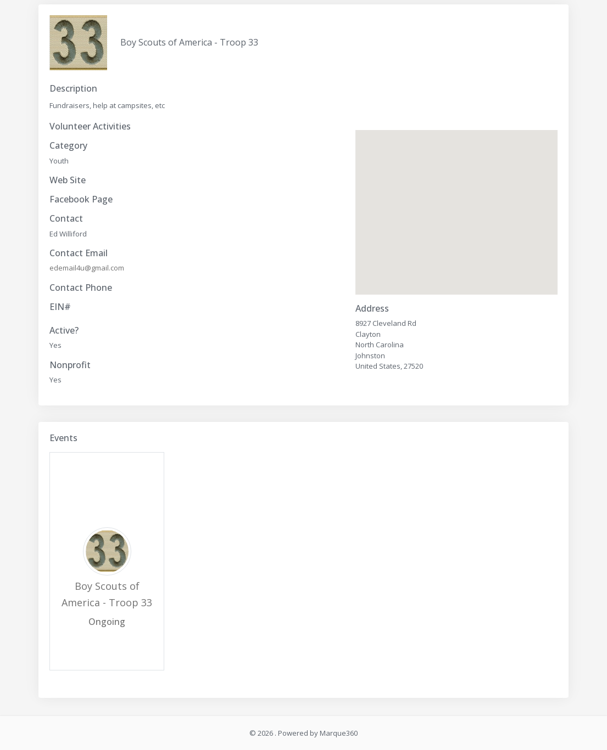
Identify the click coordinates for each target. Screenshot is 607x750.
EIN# (60, 307)
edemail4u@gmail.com (86, 268)
